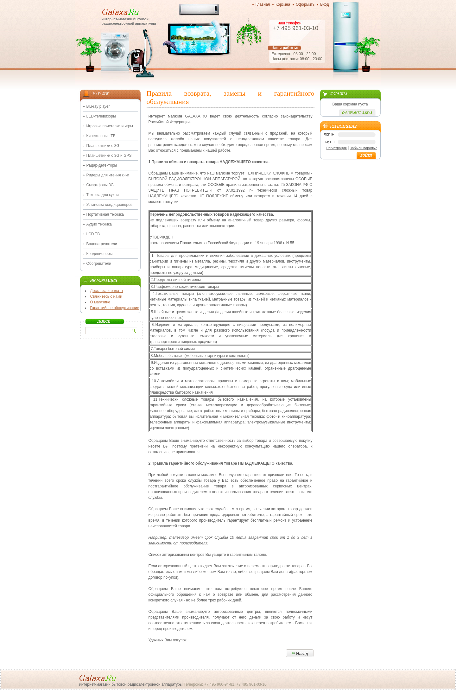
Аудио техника (99, 224)
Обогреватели (98, 263)
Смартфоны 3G (100, 185)
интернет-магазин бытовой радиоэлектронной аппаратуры (129, 21)
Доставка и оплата (106, 291)
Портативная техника (105, 214)
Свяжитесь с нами (106, 296)
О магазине (100, 302)
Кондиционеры (99, 253)
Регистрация (336, 148)
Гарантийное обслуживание (114, 308)
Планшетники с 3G (102, 145)
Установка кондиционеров (109, 204)
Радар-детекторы (101, 165)
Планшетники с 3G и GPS (109, 155)
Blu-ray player (98, 106)
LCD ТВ (93, 234)
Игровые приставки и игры (109, 126)
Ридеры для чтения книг (107, 175)
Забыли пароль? (363, 148)
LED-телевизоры (101, 116)
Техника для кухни (102, 195)
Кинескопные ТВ (101, 136)
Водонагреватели (101, 244)
